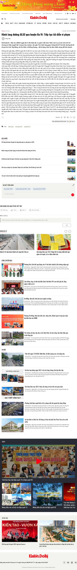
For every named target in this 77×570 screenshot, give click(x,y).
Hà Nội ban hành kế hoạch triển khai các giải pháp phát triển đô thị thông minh (21, 159)
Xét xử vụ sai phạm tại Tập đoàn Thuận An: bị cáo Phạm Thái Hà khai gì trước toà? (22, 167)
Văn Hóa (50, 23)
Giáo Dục (39, 23)
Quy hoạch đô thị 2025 (39, 189)
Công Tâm (8, 38)
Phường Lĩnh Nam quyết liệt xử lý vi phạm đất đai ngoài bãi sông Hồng (45, 403)
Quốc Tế (61, 23)
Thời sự (3, 31)
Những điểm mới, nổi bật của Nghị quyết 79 (14, 507)
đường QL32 (18, 126)
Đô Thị (16, 23)
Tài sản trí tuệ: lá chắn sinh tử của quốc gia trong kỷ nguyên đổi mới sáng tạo (20, 176)
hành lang (10, 126)
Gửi (67, 225)
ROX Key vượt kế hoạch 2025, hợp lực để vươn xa (13, 544)
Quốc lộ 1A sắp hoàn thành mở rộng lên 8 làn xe (14, 252)
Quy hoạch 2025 (8, 189)
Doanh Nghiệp (22, 23)
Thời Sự (7, 23)
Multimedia (73, 23)
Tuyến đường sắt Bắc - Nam (23, 189)
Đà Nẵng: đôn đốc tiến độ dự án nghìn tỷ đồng (37, 298)
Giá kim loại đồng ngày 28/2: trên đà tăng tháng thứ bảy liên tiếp (44, 370)
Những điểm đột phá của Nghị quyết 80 (44, 507)
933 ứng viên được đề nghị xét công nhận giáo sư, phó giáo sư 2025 (18, 142)
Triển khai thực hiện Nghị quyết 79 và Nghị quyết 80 (17, 480)
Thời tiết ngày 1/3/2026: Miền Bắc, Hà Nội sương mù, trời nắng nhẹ (45, 354)
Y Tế (35, 23)
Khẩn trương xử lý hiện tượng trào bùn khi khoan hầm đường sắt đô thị (19, 151)
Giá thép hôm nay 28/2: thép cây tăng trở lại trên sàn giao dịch (44, 386)
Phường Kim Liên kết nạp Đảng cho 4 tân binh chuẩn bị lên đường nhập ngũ (46, 264)
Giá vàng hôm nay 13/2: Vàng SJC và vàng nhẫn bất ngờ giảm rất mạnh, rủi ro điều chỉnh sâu (53, 253)
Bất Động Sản (29, 23)
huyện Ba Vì (27, 126)
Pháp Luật (55, 23)
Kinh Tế (11, 23)
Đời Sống (44, 23)
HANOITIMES (4, 13)
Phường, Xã (66, 23)
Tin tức (8, 31)
